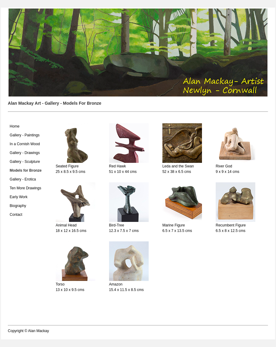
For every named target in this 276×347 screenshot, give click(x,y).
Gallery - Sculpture (25, 161)
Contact (16, 214)
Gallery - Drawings (25, 153)
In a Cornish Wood (25, 144)
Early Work (18, 197)
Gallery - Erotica (23, 179)
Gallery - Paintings (25, 135)
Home (14, 126)
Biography (18, 206)
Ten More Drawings (25, 188)
